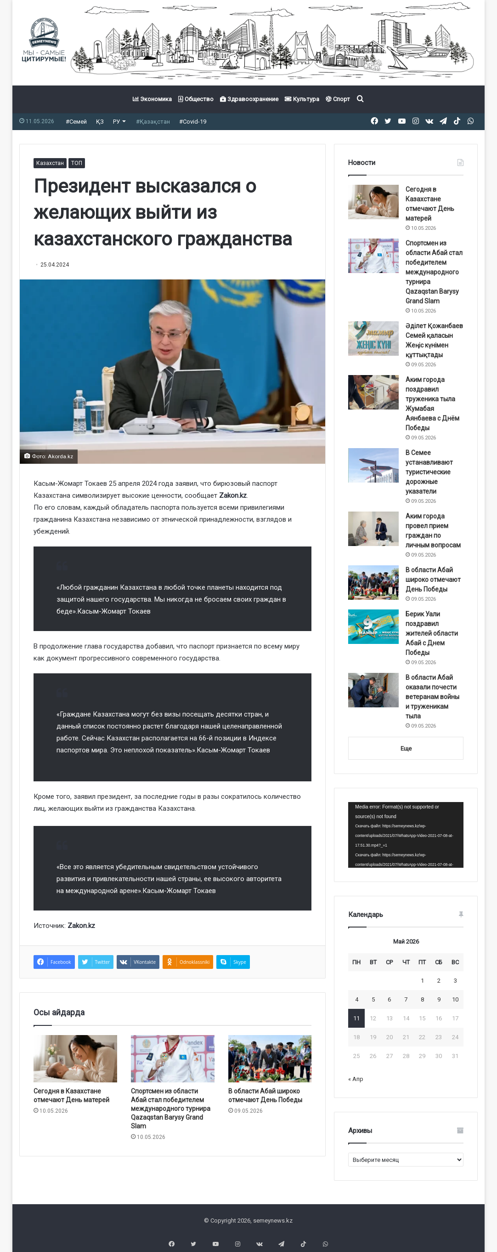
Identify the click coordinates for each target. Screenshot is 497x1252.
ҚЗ (100, 121)
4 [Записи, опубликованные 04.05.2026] (356, 999)
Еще (406, 748)
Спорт (338, 99)
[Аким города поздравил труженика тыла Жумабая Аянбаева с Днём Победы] (373, 392)
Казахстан (50, 163)
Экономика (152, 99)
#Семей (76, 121)
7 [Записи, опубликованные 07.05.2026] (405, 999)
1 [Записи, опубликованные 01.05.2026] (422, 980)
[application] (405, 835)
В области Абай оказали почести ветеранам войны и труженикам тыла (432, 697)
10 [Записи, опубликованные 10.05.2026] (455, 999)
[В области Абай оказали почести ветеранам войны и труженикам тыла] (373, 690)
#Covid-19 (192, 121)
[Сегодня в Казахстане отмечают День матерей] (75, 1058)
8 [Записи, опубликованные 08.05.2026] (422, 999)
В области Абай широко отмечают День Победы (433, 579)
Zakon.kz (233, 495)
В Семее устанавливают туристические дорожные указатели (429, 472)
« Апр (355, 1079)
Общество (196, 99)
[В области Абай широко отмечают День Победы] (270, 1058)
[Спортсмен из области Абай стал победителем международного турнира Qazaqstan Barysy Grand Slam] (173, 1058)
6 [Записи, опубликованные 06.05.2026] (389, 999)
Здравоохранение (249, 99)
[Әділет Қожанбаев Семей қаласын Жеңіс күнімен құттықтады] (373, 338)
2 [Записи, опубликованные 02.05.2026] (439, 980)
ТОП (76, 163)
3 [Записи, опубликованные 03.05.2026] (455, 980)
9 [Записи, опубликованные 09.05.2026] (439, 999)
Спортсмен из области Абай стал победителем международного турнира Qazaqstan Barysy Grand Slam (170, 1108)
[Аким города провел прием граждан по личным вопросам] (373, 529)
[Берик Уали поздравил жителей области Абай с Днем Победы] (373, 626)
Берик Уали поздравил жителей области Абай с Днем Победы (432, 633)
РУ (116, 121)
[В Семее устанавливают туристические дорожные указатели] (373, 465)
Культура (302, 99)
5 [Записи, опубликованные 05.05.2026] (373, 999)
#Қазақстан (153, 121)
